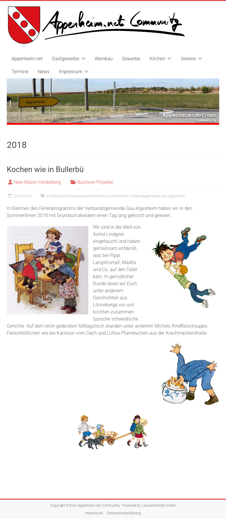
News (43, 71)
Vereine (188, 58)
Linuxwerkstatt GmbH (159, 505)
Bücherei (61, 196)
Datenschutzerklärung (124, 513)
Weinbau (104, 58)
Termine (19, 71)
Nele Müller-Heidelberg (37, 182)
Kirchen (157, 58)
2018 (50, 196)
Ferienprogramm (82, 196)
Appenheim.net (27, 58)
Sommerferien (119, 196)
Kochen (101, 196)
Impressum (70, 71)
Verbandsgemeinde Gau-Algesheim (158, 196)
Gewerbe (131, 58)
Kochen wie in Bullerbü (45, 169)
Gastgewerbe (65, 58)
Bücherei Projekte (95, 182)
